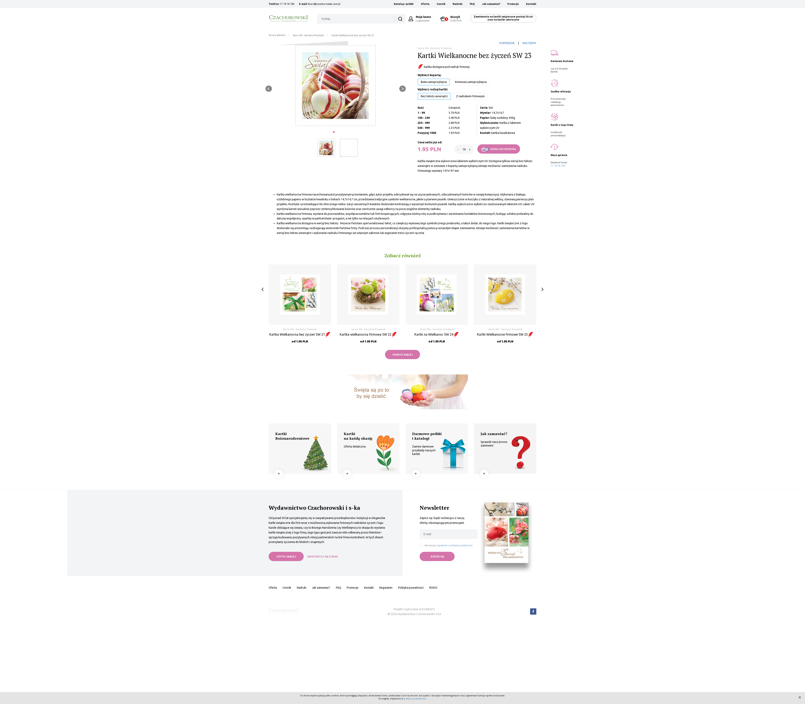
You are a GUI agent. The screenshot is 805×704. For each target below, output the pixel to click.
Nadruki (457, 4)
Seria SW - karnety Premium (308, 35)
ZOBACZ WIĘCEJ (402, 354)
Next (402, 89)
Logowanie (423, 18)
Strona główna (277, 35)
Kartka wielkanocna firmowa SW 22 (368, 334)
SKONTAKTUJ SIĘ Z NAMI (322, 556)
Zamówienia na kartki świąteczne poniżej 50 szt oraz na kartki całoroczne (503, 18)
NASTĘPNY (529, 43)
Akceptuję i (448, 545)
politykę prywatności (461, 545)
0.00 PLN (452, 18)
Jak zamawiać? (491, 4)
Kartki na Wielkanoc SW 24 (436, 334)
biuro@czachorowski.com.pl (324, 4)
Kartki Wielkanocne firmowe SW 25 (505, 334)
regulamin (442, 545)
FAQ (472, 4)
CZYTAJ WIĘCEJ (286, 556)
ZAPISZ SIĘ (437, 556)
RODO (433, 587)
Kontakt (531, 4)
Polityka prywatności (411, 587)
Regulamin (385, 587)
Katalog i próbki (404, 4)
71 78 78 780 (287, 4)
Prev (268, 89)
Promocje (513, 4)
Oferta (425, 4)
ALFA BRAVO (427, 609)
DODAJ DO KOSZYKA (498, 149)
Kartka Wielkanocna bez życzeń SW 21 (300, 334)
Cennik (441, 4)
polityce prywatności (415, 698)
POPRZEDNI (507, 43)
